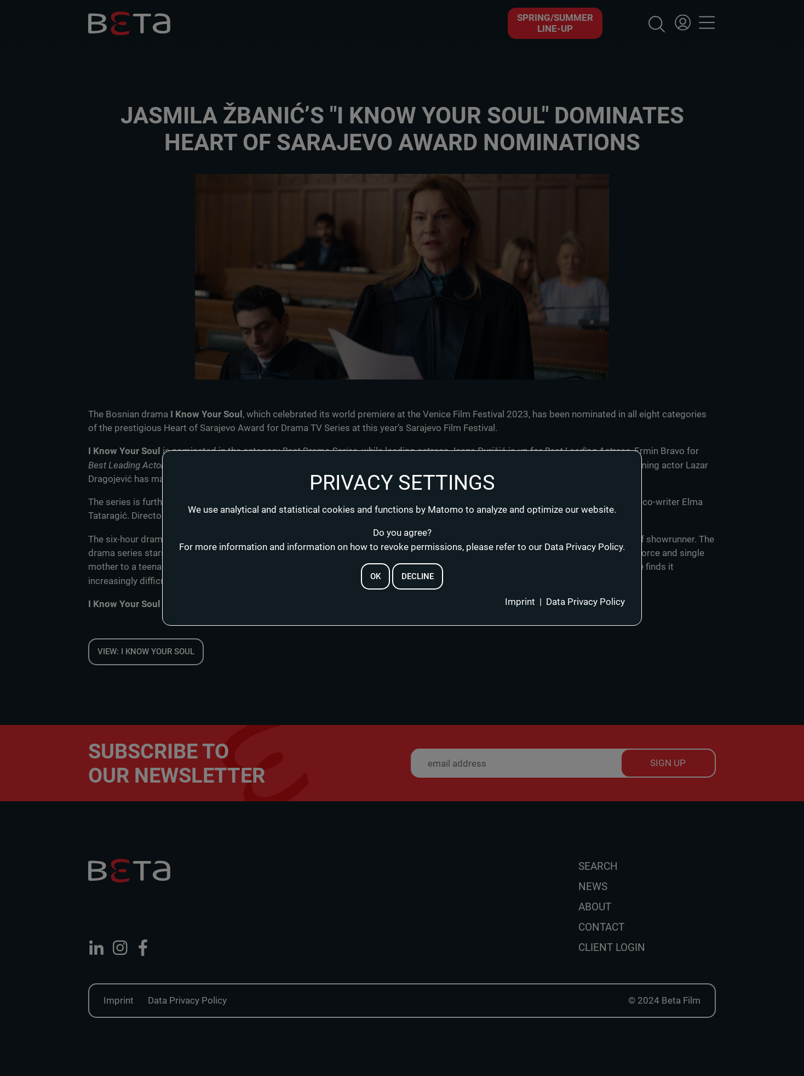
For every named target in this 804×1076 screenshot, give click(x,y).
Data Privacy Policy (585, 601)
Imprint (520, 601)
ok (375, 576)
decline (417, 576)
